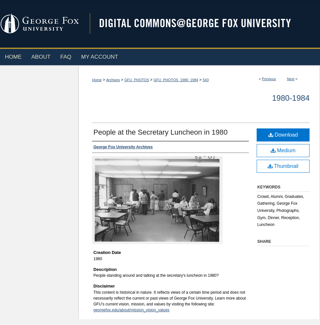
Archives (113, 80)
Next (291, 79)
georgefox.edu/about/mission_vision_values (131, 310)
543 (206, 80)
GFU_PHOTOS (136, 80)
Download (283, 135)
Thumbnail (283, 166)
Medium (283, 150)
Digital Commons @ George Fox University (201, 23)
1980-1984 (291, 98)
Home (97, 80)
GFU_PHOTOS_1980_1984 (175, 80)
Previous (269, 79)
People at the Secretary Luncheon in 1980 (160, 132)
